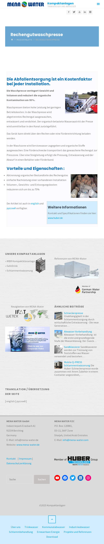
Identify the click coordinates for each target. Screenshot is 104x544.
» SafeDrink (11, 265)
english (35, 203)
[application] (27, 339)
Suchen (42, 479)
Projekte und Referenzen (77, 531)
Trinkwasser (31, 527)
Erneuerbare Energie (48, 531)
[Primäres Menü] (98, 4)
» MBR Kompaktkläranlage (20, 261)
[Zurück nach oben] (52, 519)
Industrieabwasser (79, 527)
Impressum (25, 458)
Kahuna (53, 497)
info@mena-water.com (75, 440)
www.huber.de (55, 217)
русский (11, 208)
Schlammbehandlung (21, 531)
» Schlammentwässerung (19, 270)
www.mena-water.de (28, 444)
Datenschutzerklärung (18, 463)
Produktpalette (25, 39)
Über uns (15, 527)
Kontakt (11, 458)
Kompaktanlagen (61, 3)
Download (52, 536)
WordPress (66, 497)
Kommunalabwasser (53, 527)
